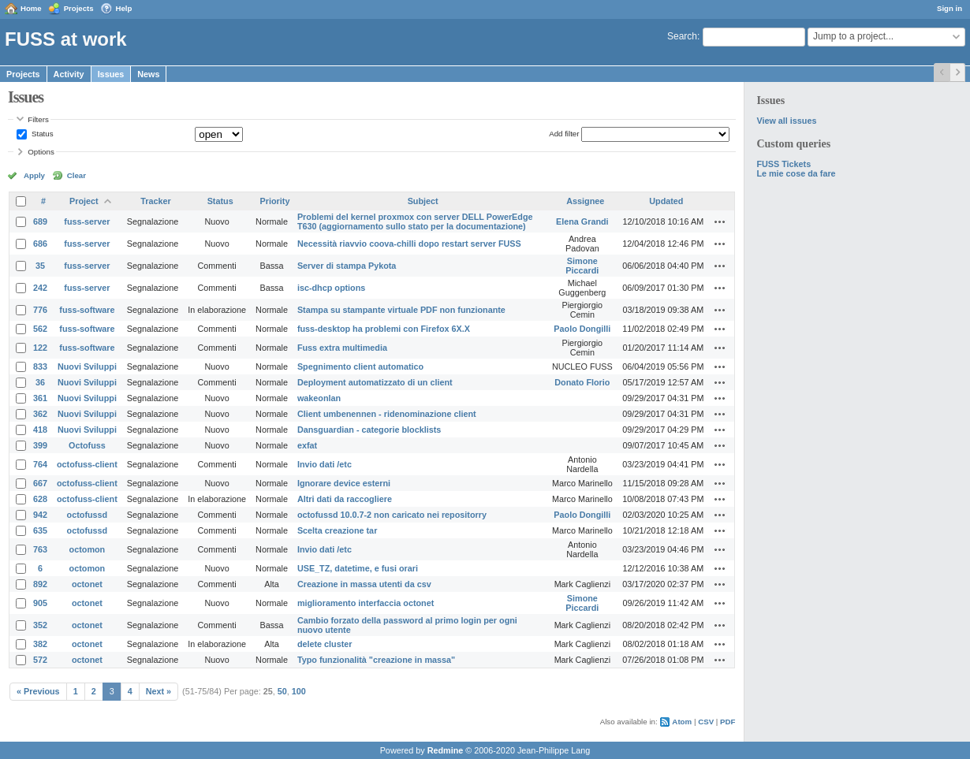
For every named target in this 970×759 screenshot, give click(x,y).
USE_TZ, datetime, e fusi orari (357, 568)
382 (40, 644)
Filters (38, 119)
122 (40, 347)
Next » (158, 691)
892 (40, 584)
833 (40, 366)
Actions (720, 221)
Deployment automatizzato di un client (375, 382)
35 (40, 265)
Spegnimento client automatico (360, 366)
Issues (111, 74)
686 (40, 243)
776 (40, 309)
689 (40, 221)
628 (40, 499)
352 (40, 625)
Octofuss (87, 445)
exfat (307, 445)
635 (40, 530)
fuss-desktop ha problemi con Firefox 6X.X (383, 328)
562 (40, 328)
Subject (423, 201)
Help (124, 8)
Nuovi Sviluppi (87, 366)
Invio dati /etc (324, 464)
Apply (34, 175)
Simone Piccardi (582, 265)
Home (31, 8)
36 (40, 382)
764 (40, 464)
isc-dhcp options (331, 287)
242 (40, 287)
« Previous (38, 691)
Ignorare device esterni (343, 483)
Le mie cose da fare (795, 173)
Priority (275, 201)
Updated (666, 201)
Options (41, 151)
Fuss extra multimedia (342, 347)
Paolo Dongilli (582, 328)
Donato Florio (582, 382)
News (148, 74)
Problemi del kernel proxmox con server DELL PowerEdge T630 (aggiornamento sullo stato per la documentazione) (415, 221)
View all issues (786, 120)
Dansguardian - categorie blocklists (369, 429)
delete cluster (325, 644)
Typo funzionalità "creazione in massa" (376, 659)
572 (40, 659)
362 (40, 414)
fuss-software (86, 309)
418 (40, 429)
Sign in (949, 8)
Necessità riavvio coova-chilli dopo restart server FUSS (409, 243)
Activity (69, 74)
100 (299, 691)
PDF (727, 721)
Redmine (445, 750)
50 (282, 691)
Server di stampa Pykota (346, 265)
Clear (76, 175)
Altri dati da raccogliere (344, 499)
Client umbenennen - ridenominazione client (386, 414)
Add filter (564, 133)
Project (84, 201)
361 (40, 398)
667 (40, 483)
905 (40, 603)
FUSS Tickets (783, 164)
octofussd (87, 514)
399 (40, 445)
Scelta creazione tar (337, 530)
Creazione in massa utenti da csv (364, 584)
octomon (87, 549)
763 (40, 549)
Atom (682, 721)
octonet (87, 584)
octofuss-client (87, 464)
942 (40, 514)
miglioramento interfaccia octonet (365, 603)
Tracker (155, 201)
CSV (706, 721)
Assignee (585, 201)
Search (682, 36)
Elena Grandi (582, 221)
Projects (79, 8)
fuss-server (87, 221)
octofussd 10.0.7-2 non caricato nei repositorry (392, 514)
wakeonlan (319, 398)
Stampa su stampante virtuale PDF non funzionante (401, 309)
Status (41, 133)
